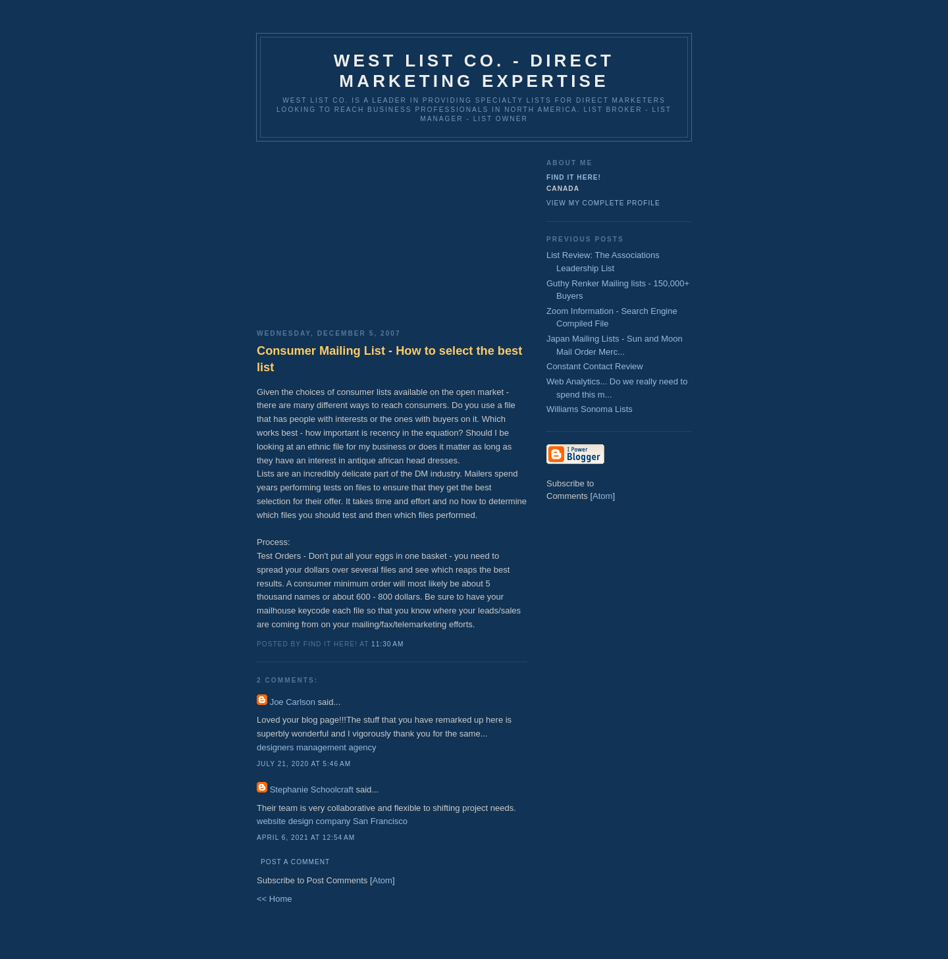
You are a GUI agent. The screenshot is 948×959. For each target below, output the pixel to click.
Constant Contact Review (594, 366)
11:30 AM (387, 644)
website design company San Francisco (332, 821)
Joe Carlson (292, 702)
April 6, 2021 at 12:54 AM (306, 837)
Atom (382, 880)
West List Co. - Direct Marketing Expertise (474, 71)
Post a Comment (295, 862)
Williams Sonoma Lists (589, 409)
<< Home (274, 899)
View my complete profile (603, 203)
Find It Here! (573, 177)
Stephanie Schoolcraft (312, 789)
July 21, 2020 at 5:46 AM (304, 763)
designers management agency (316, 747)
